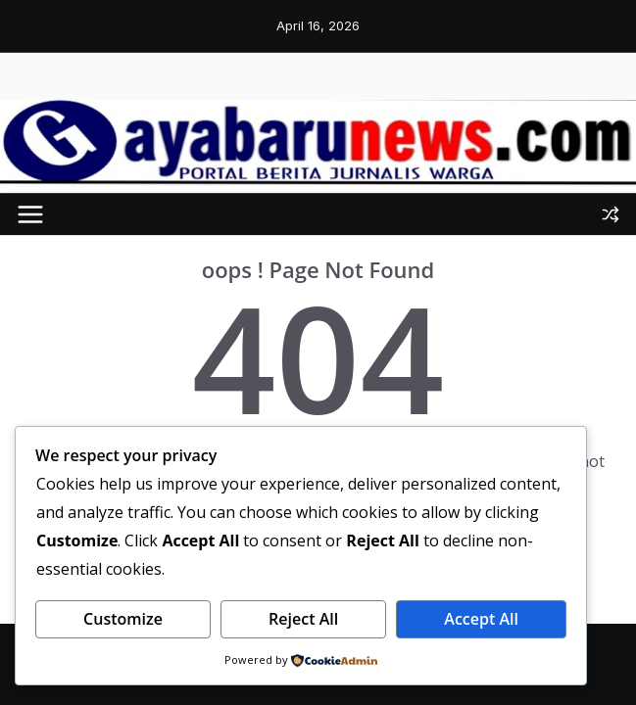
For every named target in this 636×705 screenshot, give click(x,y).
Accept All (481, 619)
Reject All (303, 619)
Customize (123, 619)
